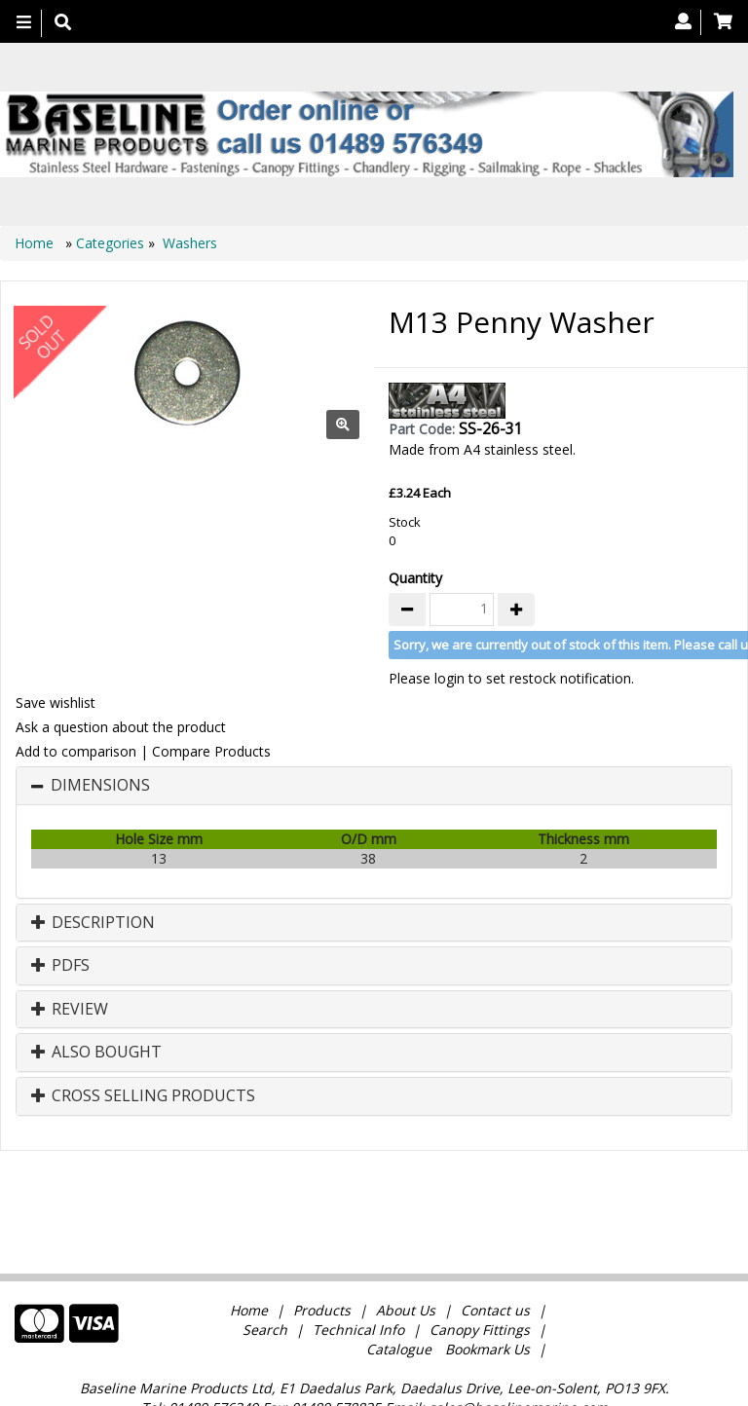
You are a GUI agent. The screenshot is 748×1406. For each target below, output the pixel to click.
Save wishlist (55, 702)
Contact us (495, 1238)
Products (322, 1238)
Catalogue (398, 1277)
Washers (190, 243)
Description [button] (93, 923)
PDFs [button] (60, 966)
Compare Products (211, 751)
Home (36, 243)
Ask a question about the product (121, 727)
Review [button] (69, 1009)
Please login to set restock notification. (511, 678)
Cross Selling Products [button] (143, 1096)
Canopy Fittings (480, 1257)
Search (267, 1257)
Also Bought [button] (96, 1052)
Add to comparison (76, 751)
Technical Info (358, 1257)
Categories (112, 243)
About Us (405, 1238)
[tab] (374, 785)
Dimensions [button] (100, 786)
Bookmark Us (487, 1277)
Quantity (415, 578)
